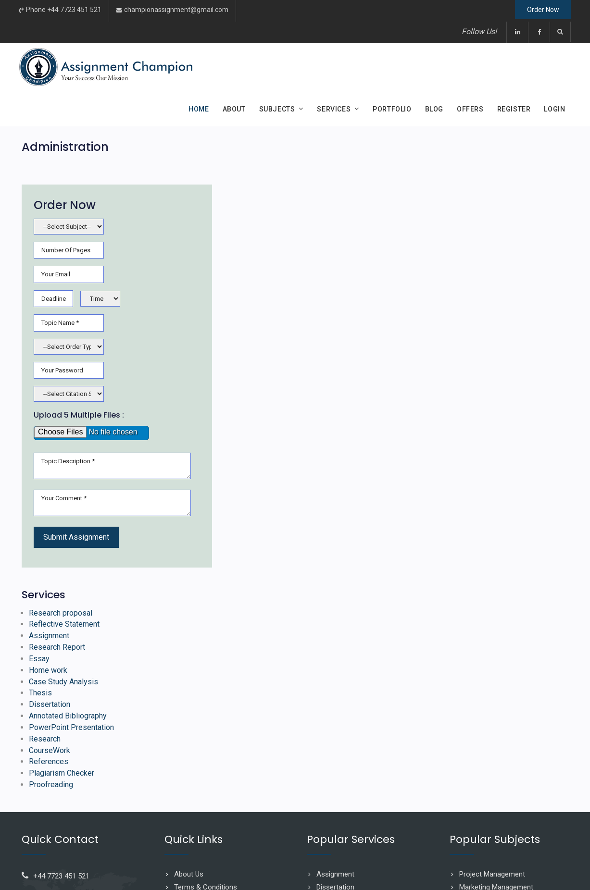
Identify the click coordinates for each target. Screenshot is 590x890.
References (426, 620)
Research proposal (438, 470)
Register (514, 109)
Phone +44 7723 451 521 (63, 9)
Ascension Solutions (540, 868)
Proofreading (428, 643)
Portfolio (392, 109)
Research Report (434, 504)
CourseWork (427, 608)
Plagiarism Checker (439, 631)
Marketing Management (496, 746)
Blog (434, 109)
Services (334, 109)
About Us (188, 733)
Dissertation (427, 562)
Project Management (492, 733)
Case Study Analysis (441, 539)
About (234, 109)
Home (198, 109)
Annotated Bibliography (445, 574)
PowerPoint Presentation (448, 585)
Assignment (426, 493)
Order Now (538, 10)
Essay (416, 516)
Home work (425, 527)
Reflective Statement (441, 481)
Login (554, 109)
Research (422, 597)
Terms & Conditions (205, 746)
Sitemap (187, 759)
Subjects (277, 109)
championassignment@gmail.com (176, 9)
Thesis (417, 551)
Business (473, 759)
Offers (470, 109)
